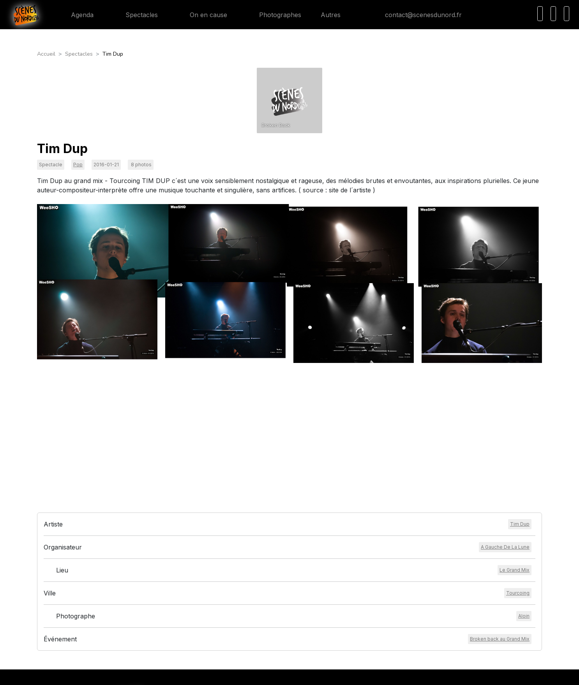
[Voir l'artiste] (519, 400)
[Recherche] (540, 13)
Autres (335, 14)
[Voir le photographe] (523, 492)
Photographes (274, 14)
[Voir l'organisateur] (505, 423)
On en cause (202, 14)
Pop (78, 164)
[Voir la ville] (517, 469)
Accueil (46, 54)
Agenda (76, 14)
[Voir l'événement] (499, 515)
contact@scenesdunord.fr (417, 14)
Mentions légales (256, 597)
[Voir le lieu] (514, 446)
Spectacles (135, 14)
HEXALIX (340, 674)
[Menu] (566, 13)
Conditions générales (261, 588)
